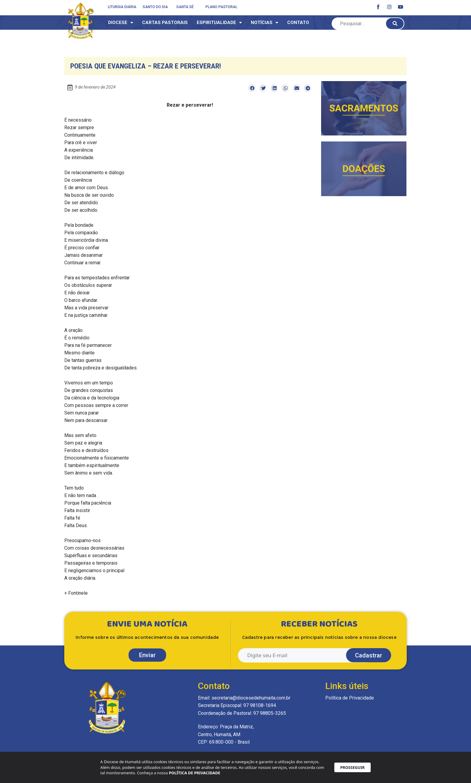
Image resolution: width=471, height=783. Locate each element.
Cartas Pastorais (165, 22)
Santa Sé (185, 7)
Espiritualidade (219, 22)
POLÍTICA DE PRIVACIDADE (194, 774)
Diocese (120, 22)
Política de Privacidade (349, 698)
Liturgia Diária (122, 7)
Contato (298, 22)
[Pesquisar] (395, 23)
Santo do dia (155, 7)
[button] (252, 88)
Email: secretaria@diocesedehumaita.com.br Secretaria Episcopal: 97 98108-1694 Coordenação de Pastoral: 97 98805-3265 (244, 705)
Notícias (264, 22)
